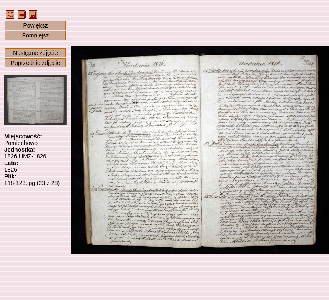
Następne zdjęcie (35, 53)
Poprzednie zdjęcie (35, 63)
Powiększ (35, 25)
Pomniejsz (35, 35)
